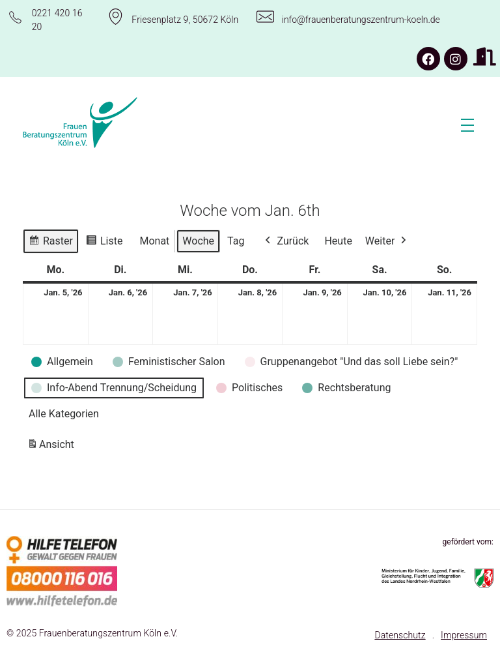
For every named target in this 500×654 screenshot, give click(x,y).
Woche (198, 241)
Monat (154, 241)
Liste (103, 243)
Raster (50, 243)
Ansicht (53, 447)
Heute (338, 241)
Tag (235, 241)
